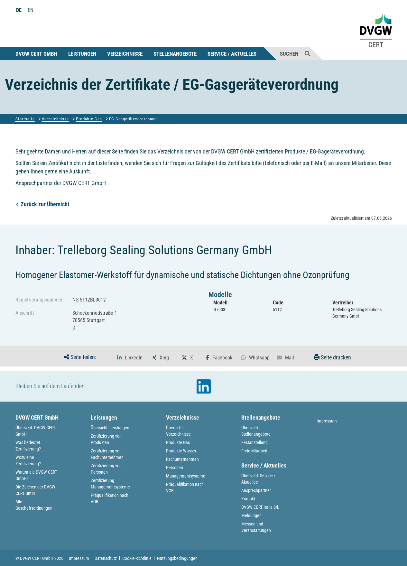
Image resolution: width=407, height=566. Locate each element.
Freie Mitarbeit (254, 450)
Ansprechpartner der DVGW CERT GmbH (60, 183)
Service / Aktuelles (232, 54)
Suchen (295, 53)
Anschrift (24, 313)
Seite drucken (332, 357)
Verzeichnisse (125, 54)
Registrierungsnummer (39, 300)
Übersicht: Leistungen (110, 427)
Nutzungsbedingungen (177, 558)
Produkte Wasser (181, 450)
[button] (130, 357)
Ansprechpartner (256, 490)
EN (30, 10)
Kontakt (248, 498)
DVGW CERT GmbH (36, 54)
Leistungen (82, 54)
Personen (174, 467)
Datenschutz (106, 558)
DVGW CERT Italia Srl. (260, 507)
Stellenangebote (175, 54)
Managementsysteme (185, 475)
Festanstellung (254, 442)
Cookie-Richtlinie (137, 558)
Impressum (327, 420)
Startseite (25, 118)
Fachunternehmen (182, 459)
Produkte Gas (89, 118)
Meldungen (251, 515)
